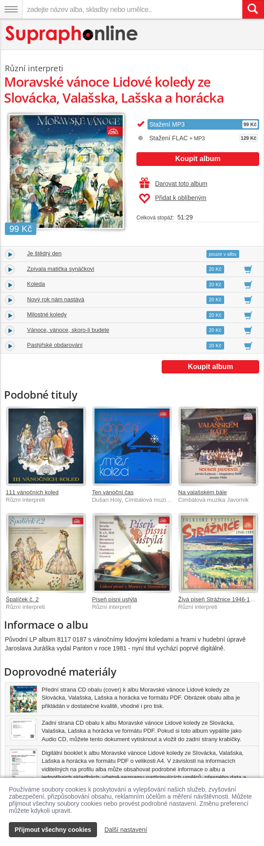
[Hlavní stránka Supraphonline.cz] (72, 34)
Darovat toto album (173, 183)
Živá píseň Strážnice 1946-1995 (219, 599)
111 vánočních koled (32, 492)
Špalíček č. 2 (22, 599)
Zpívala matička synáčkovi (60, 268)
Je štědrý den (44, 253)
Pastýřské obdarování (55, 345)
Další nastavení (126, 829)
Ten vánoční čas (113, 492)
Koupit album (197, 158)
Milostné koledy (47, 314)
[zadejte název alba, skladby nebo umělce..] (132, 9)
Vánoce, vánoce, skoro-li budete (68, 330)
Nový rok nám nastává (55, 299)
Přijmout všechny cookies (53, 829)
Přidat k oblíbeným (172, 198)
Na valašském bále (202, 492)
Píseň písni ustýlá (114, 599)
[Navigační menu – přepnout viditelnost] (11, 9)
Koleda (36, 284)
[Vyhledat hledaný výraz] (253, 9)
